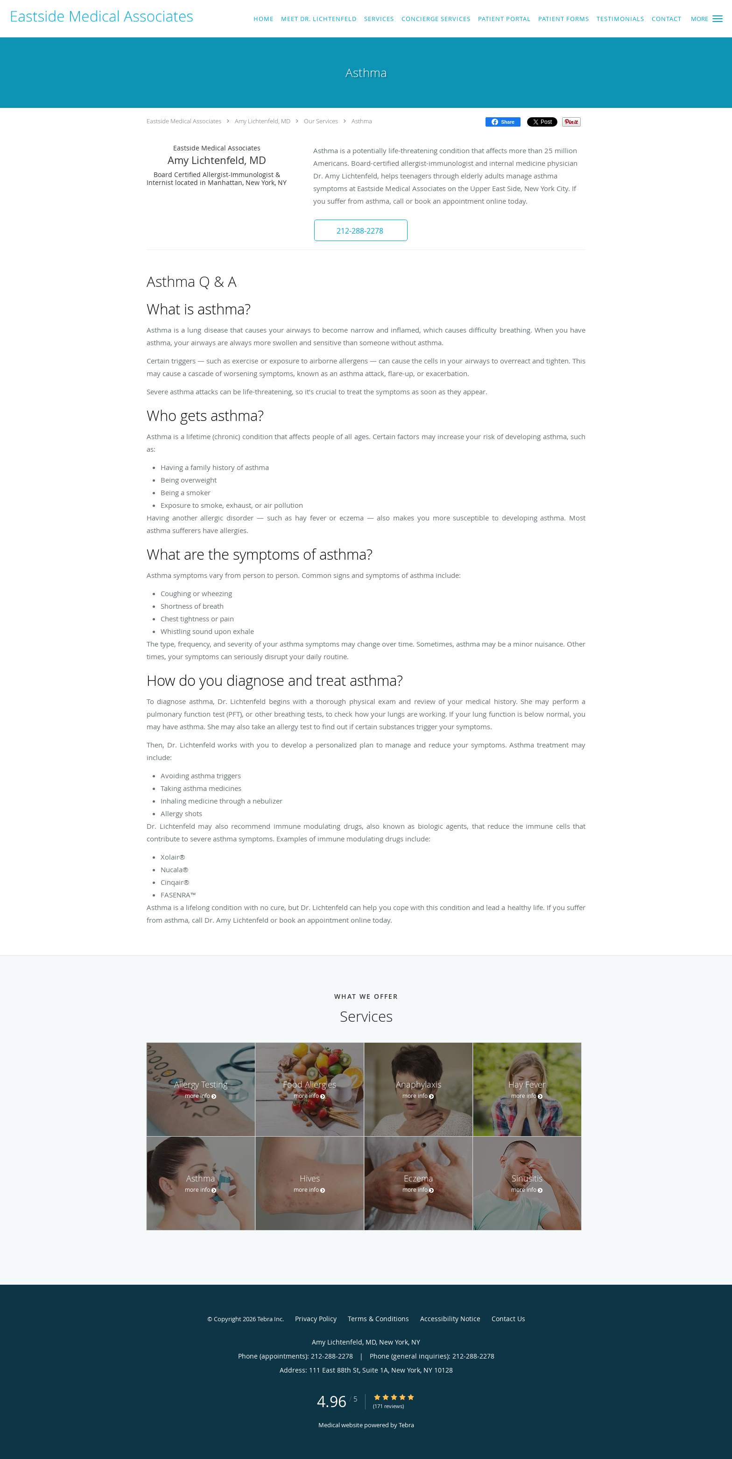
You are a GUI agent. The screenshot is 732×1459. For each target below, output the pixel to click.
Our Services (321, 121)
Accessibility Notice (450, 1318)
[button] (717, 18)
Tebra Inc (269, 1319)
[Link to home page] (99, 16)
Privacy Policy (316, 1318)
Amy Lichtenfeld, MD (262, 121)
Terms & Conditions (378, 1318)
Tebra (406, 1425)
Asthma (362, 121)
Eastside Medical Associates (184, 121)
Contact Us (508, 1318)
